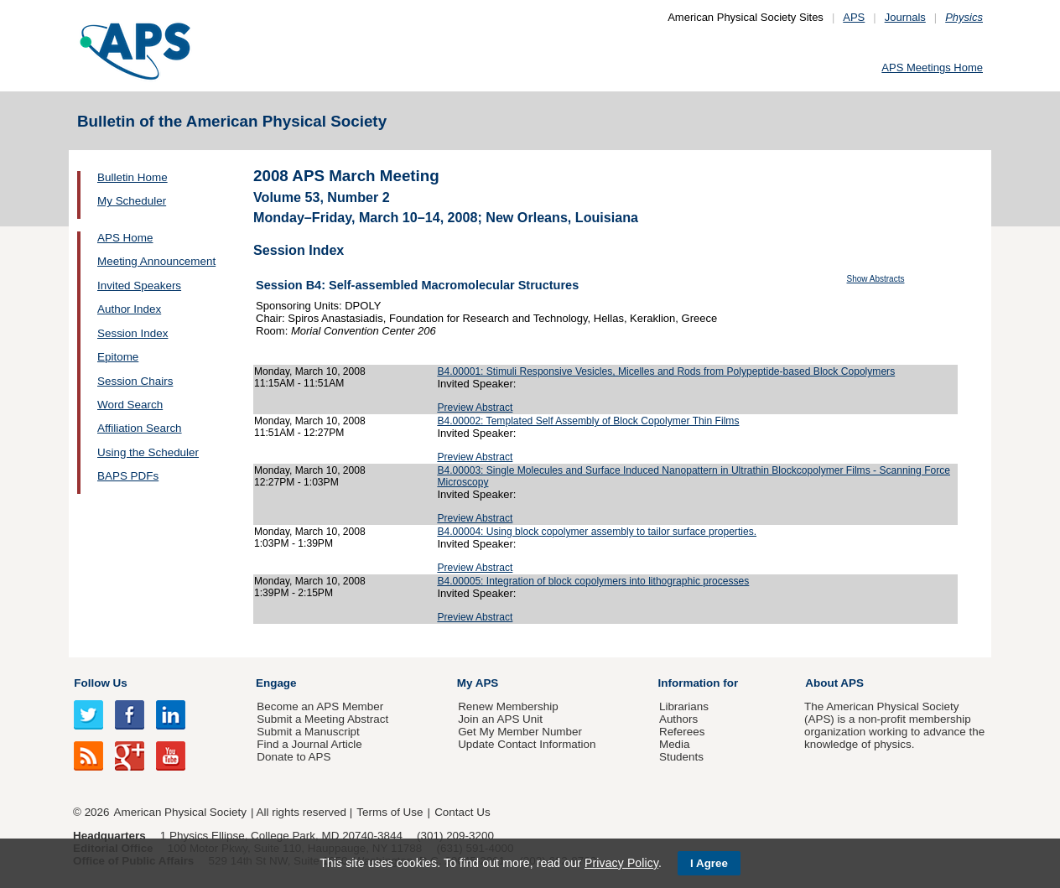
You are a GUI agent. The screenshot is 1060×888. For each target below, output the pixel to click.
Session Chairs (135, 381)
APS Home (125, 237)
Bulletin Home (132, 177)
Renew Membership (508, 706)
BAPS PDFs (127, 476)
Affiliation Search (139, 428)
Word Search (130, 404)
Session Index (132, 333)
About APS (834, 683)
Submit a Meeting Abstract (322, 719)
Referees (682, 731)
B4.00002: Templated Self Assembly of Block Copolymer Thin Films (588, 421)
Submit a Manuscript (308, 731)
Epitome (117, 357)
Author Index (129, 309)
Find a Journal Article (309, 744)
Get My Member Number (520, 731)
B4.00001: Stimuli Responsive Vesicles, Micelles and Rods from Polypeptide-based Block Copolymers (666, 371)
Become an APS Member (320, 706)
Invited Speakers (139, 285)
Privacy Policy (621, 863)
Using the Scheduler (148, 452)
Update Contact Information (526, 744)
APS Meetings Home (932, 67)
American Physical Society (180, 812)
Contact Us (462, 812)
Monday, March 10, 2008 (310, 371)
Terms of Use (389, 812)
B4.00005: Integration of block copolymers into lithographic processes (593, 581)
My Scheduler (131, 201)
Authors (678, 719)
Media (674, 744)
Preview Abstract (474, 407)
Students (681, 756)
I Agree (709, 863)
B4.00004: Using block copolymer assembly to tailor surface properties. (596, 531)
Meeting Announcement (156, 261)
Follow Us (100, 683)
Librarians (684, 706)
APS (854, 17)
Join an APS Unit (500, 719)
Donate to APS (293, 756)
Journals (905, 17)
